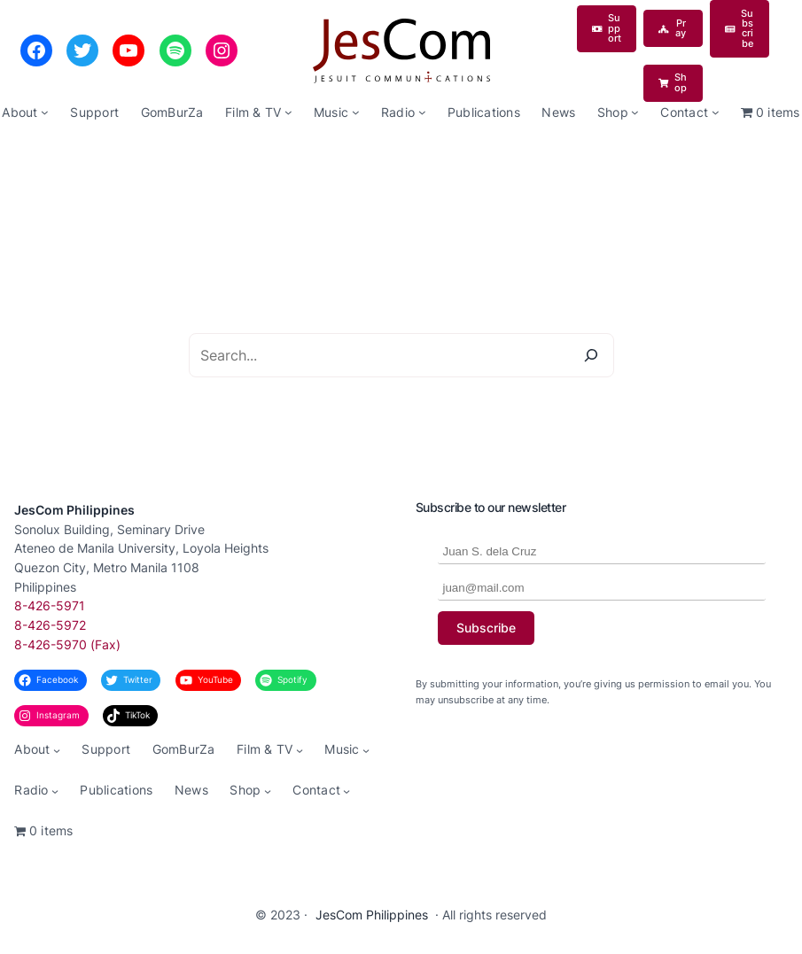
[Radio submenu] (422, 112)
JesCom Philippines (74, 509)
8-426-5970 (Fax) (67, 645)
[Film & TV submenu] (288, 112)
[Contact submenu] (716, 112)
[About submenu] (45, 112)
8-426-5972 (50, 625)
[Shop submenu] (635, 112)
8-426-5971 (49, 606)
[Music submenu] (356, 112)
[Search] (591, 355)
